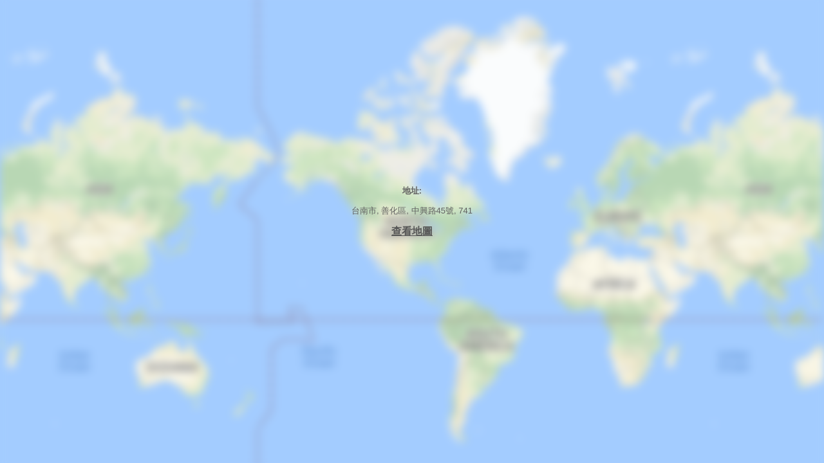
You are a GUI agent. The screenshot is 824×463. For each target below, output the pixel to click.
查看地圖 (412, 231)
